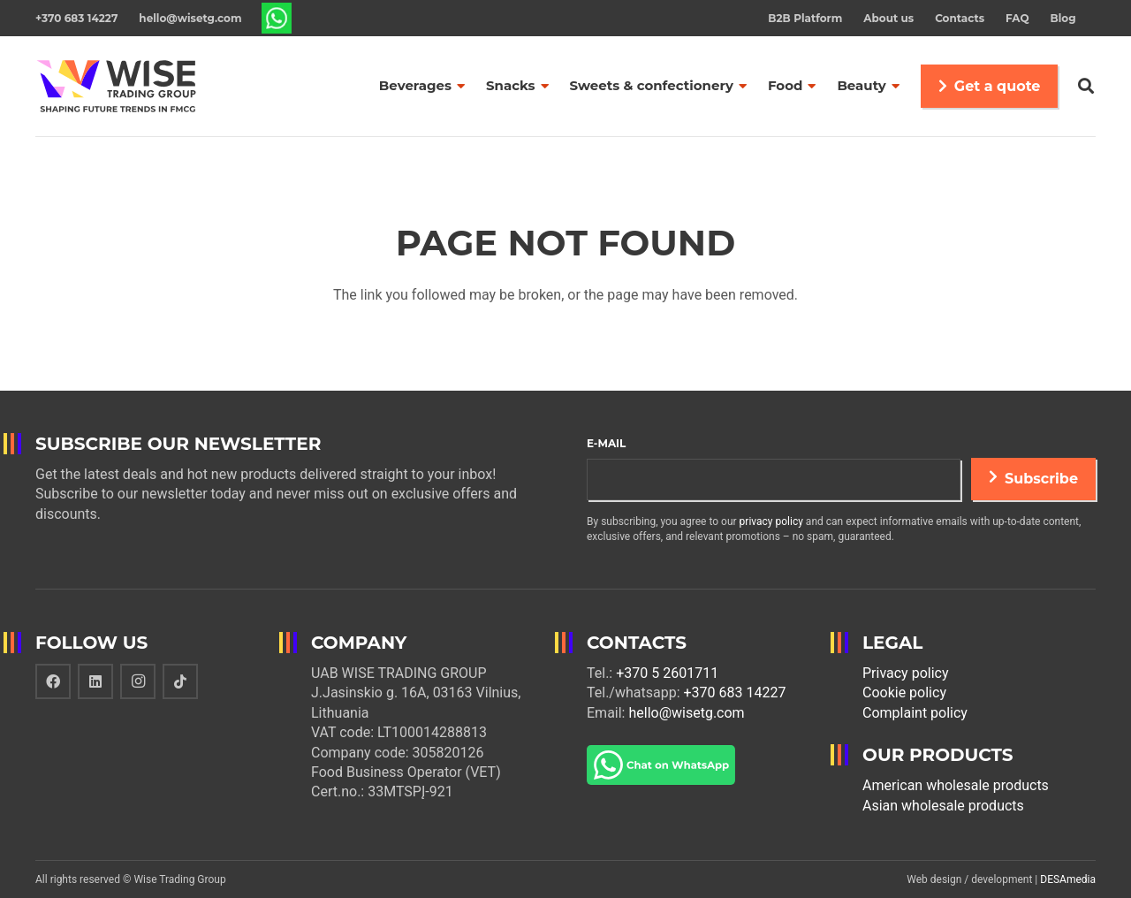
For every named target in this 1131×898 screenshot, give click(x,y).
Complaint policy (915, 712)
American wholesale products (955, 785)
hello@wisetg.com (686, 712)
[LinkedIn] (95, 681)
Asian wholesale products (943, 805)
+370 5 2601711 (667, 673)
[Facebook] (53, 681)
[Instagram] (138, 681)
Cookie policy (904, 692)
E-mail (606, 443)
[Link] (277, 18)
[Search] (1086, 86)
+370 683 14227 (735, 692)
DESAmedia (1068, 879)
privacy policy (771, 521)
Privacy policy (905, 673)
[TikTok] (180, 681)
